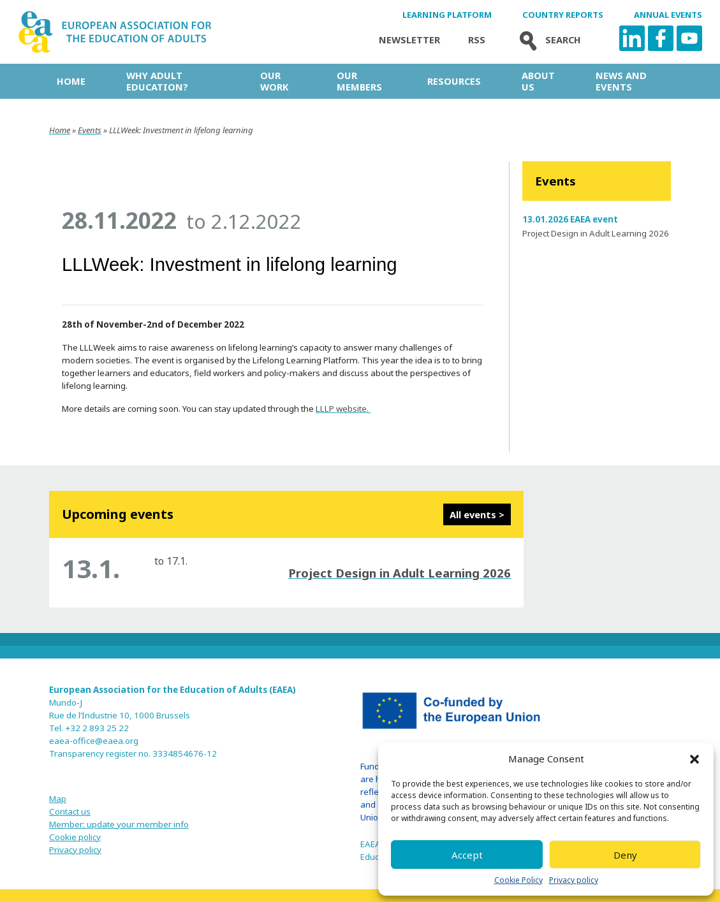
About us (538, 81)
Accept (467, 854)
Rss (476, 40)
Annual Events (668, 15)
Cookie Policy (518, 880)
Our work (274, 81)
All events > (477, 514)
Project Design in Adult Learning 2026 (595, 233)
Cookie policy (75, 837)
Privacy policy (573, 880)
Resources (454, 81)
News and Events (621, 81)
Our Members (359, 81)
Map (57, 798)
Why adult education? (157, 81)
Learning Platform (447, 15)
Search (547, 40)
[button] (694, 759)
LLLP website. (343, 408)
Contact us (70, 811)
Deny (625, 854)
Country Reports (562, 15)
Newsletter (409, 40)
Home (71, 81)
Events (89, 130)
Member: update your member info (119, 824)
